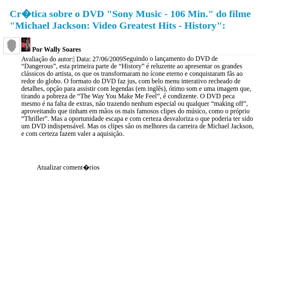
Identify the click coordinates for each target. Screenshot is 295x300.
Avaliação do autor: (47, 58)
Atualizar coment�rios (68, 167)
